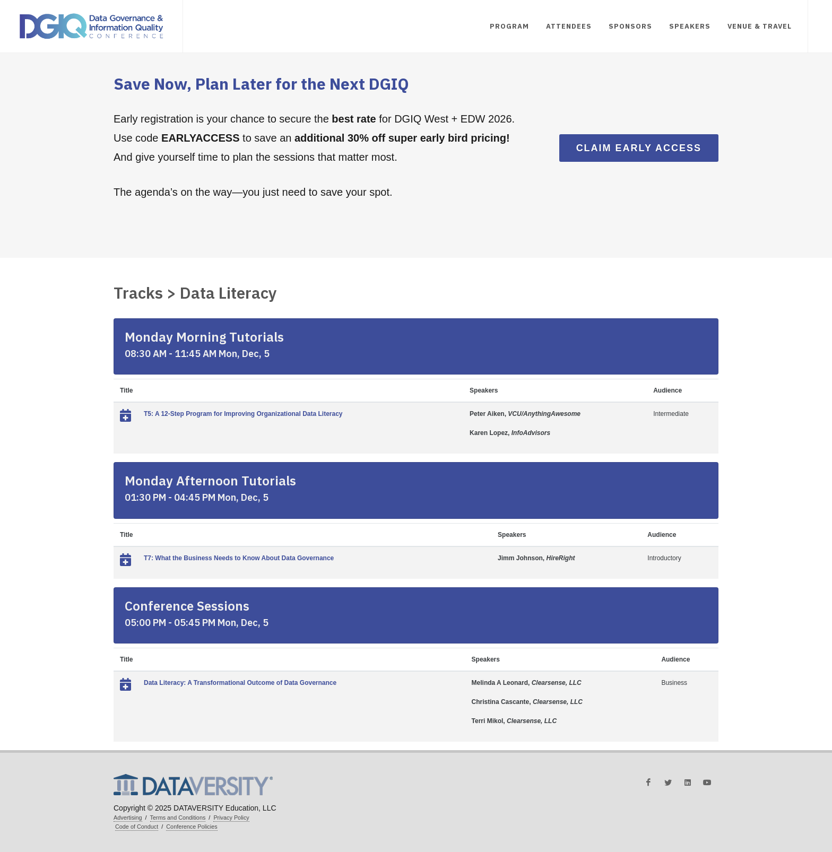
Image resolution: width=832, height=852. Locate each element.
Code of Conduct (136, 826)
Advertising (128, 817)
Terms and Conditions (178, 817)
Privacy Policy (231, 817)
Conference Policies (191, 826)
